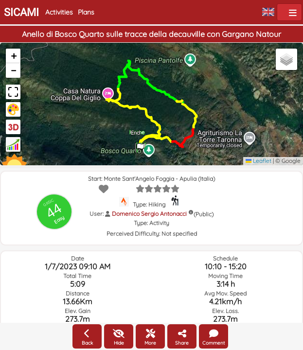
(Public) (204, 214)
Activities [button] (59, 12)
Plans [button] (86, 12)
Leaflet (258, 160)
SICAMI (21, 12)
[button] (140, 144)
